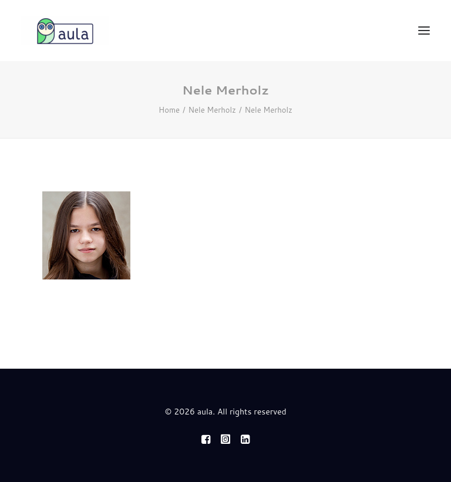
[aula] (65, 30)
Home (169, 110)
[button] (424, 30)
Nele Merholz (212, 110)
